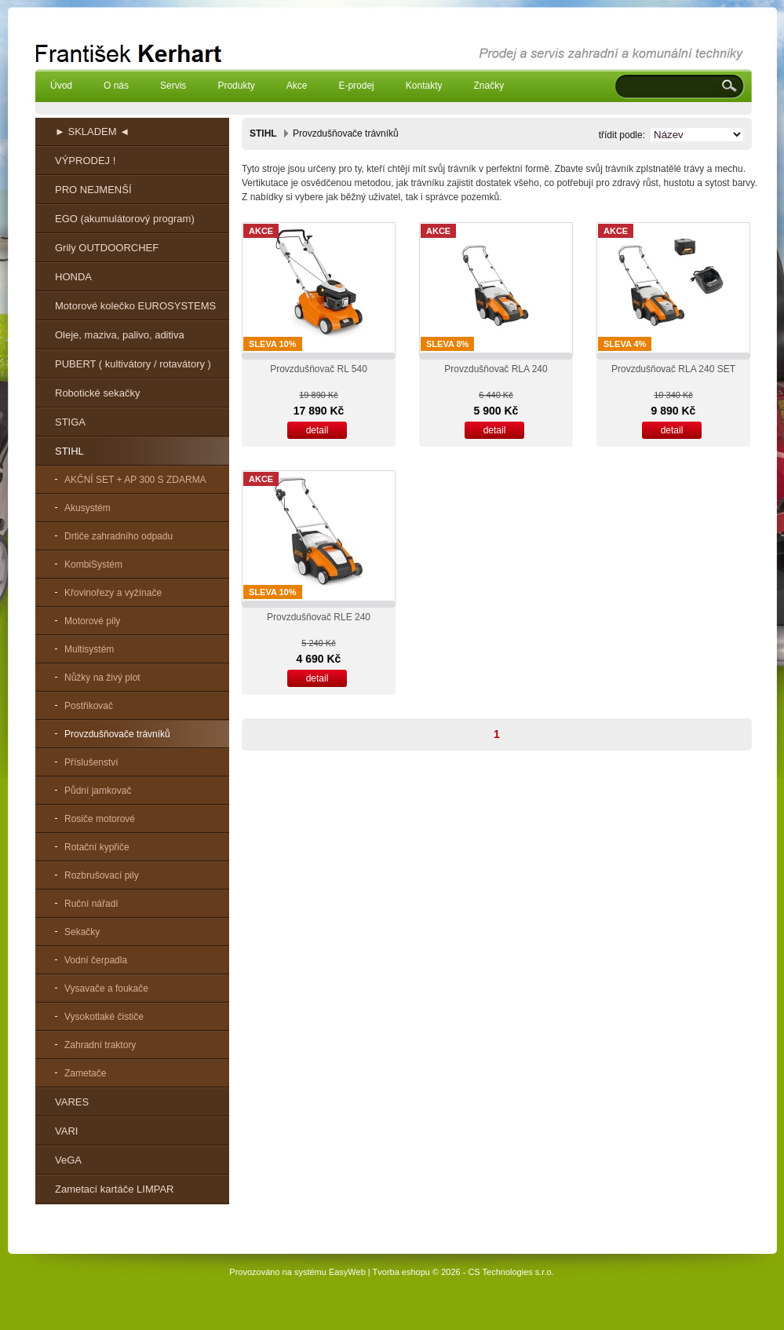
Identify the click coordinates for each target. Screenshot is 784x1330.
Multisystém (89, 649)
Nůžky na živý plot (102, 677)
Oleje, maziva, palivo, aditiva (119, 335)
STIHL (69, 451)
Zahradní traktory (100, 1045)
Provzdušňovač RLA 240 (495, 369)
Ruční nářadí (91, 903)
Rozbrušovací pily (101, 875)
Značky (488, 85)
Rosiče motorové (99, 818)
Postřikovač (88, 705)
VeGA (68, 1160)
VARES (72, 1102)
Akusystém (87, 507)
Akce (297, 85)
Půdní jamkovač (97, 790)
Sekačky (82, 931)
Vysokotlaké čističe (104, 1016)
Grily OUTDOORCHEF (107, 248)
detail (317, 430)
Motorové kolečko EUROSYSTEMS (135, 306)
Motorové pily (92, 621)
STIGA (70, 422)
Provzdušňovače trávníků (117, 734)
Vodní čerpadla (95, 960)
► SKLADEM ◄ (92, 131)
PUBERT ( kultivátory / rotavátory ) (133, 364)
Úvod (61, 85)
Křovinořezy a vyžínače (113, 592)
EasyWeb (347, 1272)
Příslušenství (91, 762)
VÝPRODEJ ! (85, 160)
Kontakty (424, 85)
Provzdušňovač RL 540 (318, 369)
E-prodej (356, 85)
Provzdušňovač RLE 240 (318, 617)
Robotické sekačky (97, 393)
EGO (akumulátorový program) (125, 219)
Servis (173, 85)
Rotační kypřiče (96, 847)
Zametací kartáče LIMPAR (114, 1189)
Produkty (235, 85)
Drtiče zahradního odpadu (118, 536)
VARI (66, 1131)
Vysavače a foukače (106, 988)
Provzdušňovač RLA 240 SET (673, 369)
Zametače (85, 1073)
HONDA (73, 277)
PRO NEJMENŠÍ (93, 189)
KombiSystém (93, 564)
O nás (116, 85)
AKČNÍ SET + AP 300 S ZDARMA (135, 479)
